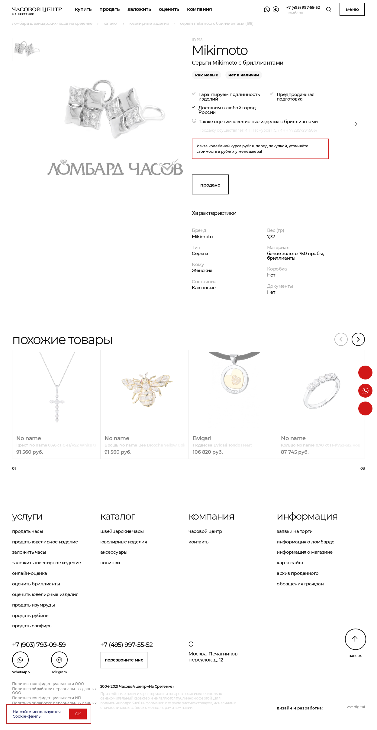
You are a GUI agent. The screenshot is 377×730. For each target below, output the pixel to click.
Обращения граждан (300, 583)
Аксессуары (113, 552)
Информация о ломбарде (305, 541)
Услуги (27, 516)
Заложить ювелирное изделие (46, 562)
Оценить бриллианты (36, 583)
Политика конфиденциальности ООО (48, 684)
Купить (83, 9)
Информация (307, 516)
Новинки (110, 562)
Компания (199, 9)
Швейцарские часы (122, 531)
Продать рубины (31, 615)
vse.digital (356, 707)
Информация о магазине (305, 552)
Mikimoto (202, 236)
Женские (202, 270)
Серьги (200, 253)
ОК (78, 714)
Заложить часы (29, 552)
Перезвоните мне (124, 660)
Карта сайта (290, 562)
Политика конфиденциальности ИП (46, 698)
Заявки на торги (294, 531)
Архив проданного (298, 573)
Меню (352, 9)
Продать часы (27, 531)
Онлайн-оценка (29, 573)
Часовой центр (205, 531)
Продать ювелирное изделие (45, 541)
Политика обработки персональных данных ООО (54, 691)
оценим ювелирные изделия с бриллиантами (265, 121)
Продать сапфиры (32, 625)
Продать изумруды (33, 605)
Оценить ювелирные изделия (45, 594)
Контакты (198, 541)
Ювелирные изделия (123, 541)
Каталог (117, 516)
